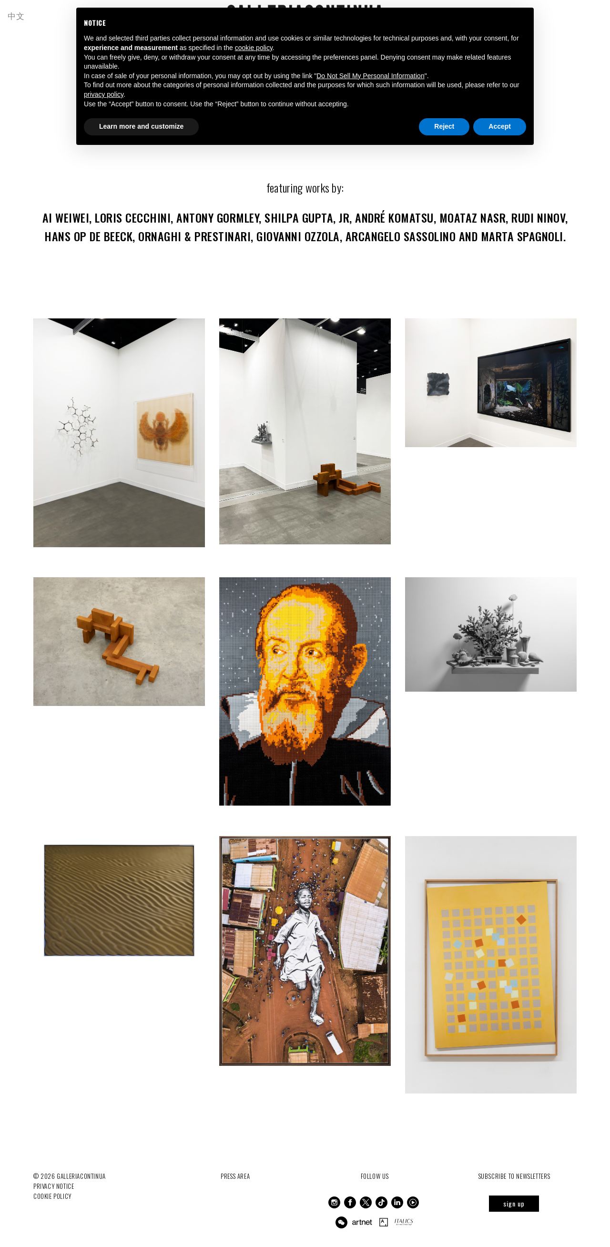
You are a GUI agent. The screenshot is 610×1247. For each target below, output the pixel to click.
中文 (18, 15)
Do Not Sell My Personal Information (370, 76)
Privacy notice (53, 1181)
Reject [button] (444, 126)
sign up (514, 1199)
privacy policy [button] (103, 94)
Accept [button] (499, 126)
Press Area (235, 1171)
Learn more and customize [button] (141, 126)
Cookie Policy (52, 1191)
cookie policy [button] (254, 47)
